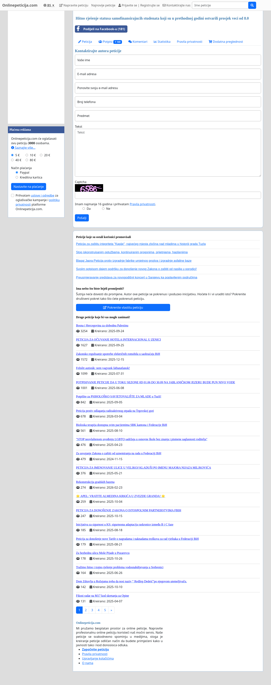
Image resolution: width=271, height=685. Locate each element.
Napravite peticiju (73, 5)
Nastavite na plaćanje (29, 187)
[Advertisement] (36, 67)
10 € (33, 155)
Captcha (80, 182)
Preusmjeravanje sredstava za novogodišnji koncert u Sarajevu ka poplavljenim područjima (136, 277)
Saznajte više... (23, 148)
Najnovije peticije (103, 5)
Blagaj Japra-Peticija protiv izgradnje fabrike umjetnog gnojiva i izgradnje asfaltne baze (134, 260)
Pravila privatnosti (189, 42)
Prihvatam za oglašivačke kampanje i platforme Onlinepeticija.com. (38, 202)
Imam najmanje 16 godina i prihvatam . (115, 204)
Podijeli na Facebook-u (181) (100, 29)
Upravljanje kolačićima (98, 658)
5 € (17, 155)
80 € (33, 160)
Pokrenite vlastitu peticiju (123, 307)
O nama (87, 663)
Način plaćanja (21, 168)
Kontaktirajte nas (176, 5)
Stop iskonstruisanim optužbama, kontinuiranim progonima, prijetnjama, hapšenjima (132, 252)
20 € (47, 155)
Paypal (24, 172)
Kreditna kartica (31, 177)
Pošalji (81, 218)
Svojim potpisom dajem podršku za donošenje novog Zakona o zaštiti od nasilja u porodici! (136, 269)
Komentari (137, 42)
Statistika (162, 42)
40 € (18, 160)
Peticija (85, 42)
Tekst (78, 126)
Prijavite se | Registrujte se (139, 5)
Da (89, 209)
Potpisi (110, 42)
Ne (108, 209)
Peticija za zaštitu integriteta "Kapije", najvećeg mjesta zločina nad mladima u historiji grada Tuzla (141, 244)
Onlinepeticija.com (19, 5)
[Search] (220, 5)
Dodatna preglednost (226, 42)
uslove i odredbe (42, 195)
